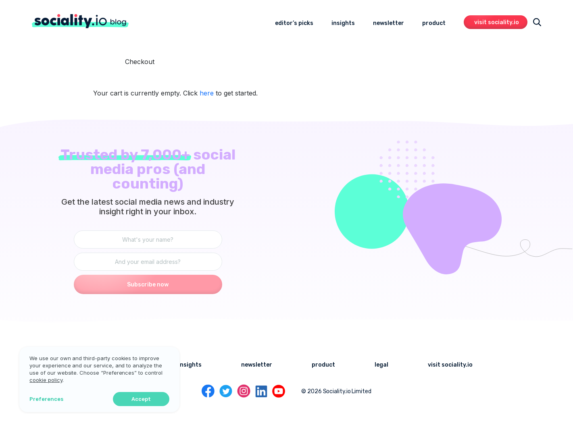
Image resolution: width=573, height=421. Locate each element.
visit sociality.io (496, 22)
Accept (131, 399)
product (434, 23)
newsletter (388, 23)
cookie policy (34, 379)
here (207, 93)
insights (343, 23)
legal (381, 364)
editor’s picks (294, 23)
